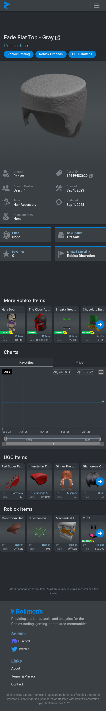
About (15, 668)
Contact (17, 684)
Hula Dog (8, 309)
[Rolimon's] (7, 5)
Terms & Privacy (23, 676)
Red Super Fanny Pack (17, 466)
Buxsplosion (37, 518)
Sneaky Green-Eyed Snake (74, 309)
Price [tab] (79, 362)
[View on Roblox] (57, 37)
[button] (19, 54)
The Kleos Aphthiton (43, 309)
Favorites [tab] (26, 362)
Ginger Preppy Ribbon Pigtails (77, 466)
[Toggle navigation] (97, 5)
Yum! (86, 518)
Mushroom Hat (12, 518)
